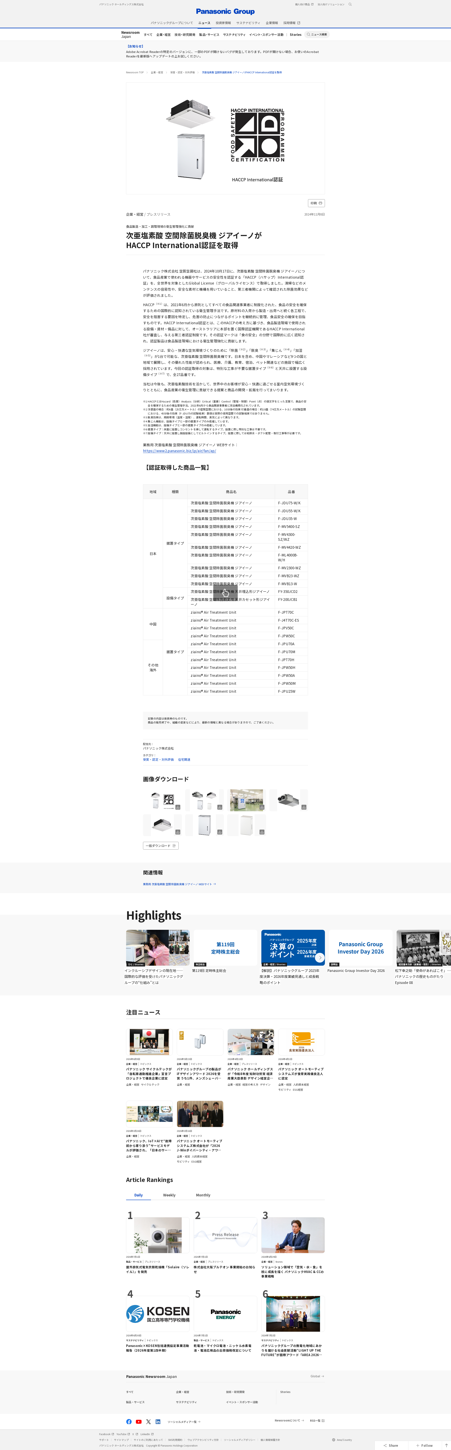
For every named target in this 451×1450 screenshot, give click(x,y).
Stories (296, 34)
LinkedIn (147, 1434)
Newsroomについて (287, 1420)
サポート (104, 1439)
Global (315, 1376)
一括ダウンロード (161, 845)
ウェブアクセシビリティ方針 (203, 1439)
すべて (148, 34)
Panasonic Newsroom (151, 1376)
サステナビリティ (234, 34)
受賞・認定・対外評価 (182, 72)
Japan (130, 34)
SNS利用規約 (175, 1439)
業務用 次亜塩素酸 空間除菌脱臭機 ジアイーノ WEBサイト (179, 884)
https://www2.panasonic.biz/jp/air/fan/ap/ (179, 450)
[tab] (169, 1195)
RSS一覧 (315, 1421)
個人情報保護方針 (270, 1439)
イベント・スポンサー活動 (266, 34)
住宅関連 (184, 759)
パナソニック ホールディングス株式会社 (121, 4)
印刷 (316, 203)
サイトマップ (121, 1439)
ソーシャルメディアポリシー (239, 1439)
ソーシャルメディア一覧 (182, 1421)
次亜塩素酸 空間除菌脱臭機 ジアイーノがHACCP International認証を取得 (242, 72)
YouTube (123, 1434)
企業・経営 (163, 34)
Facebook (106, 1434)
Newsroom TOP (135, 72)
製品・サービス (209, 34)
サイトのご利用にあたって (148, 1439)
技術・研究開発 (185, 34)
